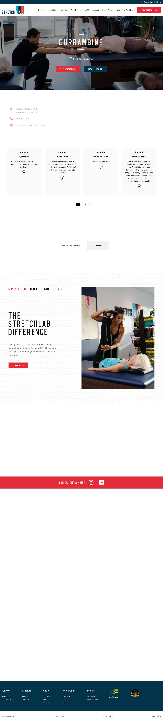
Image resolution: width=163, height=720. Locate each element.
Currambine (148, 2)
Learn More (18, 365)
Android (46, 702)
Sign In (158, 2)
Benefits (41, 10)
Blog (118, 10)
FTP (64, 702)
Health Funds (107, 10)
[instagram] (91, 484)
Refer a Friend (92, 699)
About (4, 696)
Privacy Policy (59, 716)
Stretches (52, 10)
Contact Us (91, 696)
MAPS (86, 10)
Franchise (66, 696)
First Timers (75, 10)
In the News (129, 10)
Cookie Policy (108, 716)
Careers (95, 10)
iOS (44, 699)
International (6, 699)
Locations (63, 10)
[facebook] (101, 484)
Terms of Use (156, 716)
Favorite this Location (81, 58)
